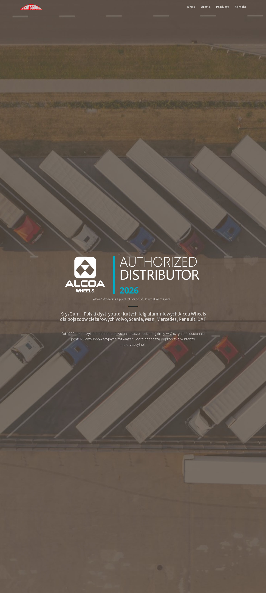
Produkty (222, 6)
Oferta (205, 6)
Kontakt (240, 6)
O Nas (191, 6)
